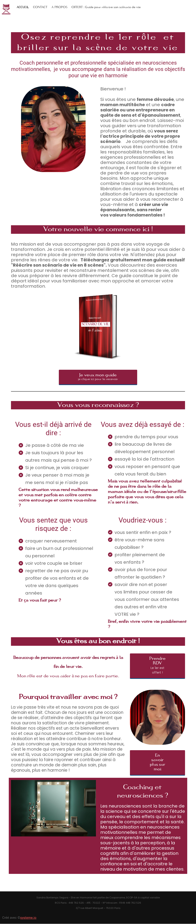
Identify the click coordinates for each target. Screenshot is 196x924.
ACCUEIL (23, 7)
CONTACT (40, 7)
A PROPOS (59, 7)
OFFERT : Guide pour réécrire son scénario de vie (106, 7)
